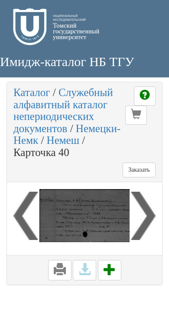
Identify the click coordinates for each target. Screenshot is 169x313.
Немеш (63, 140)
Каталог (31, 92)
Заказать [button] (139, 169)
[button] (136, 115)
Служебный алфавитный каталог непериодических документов (63, 110)
